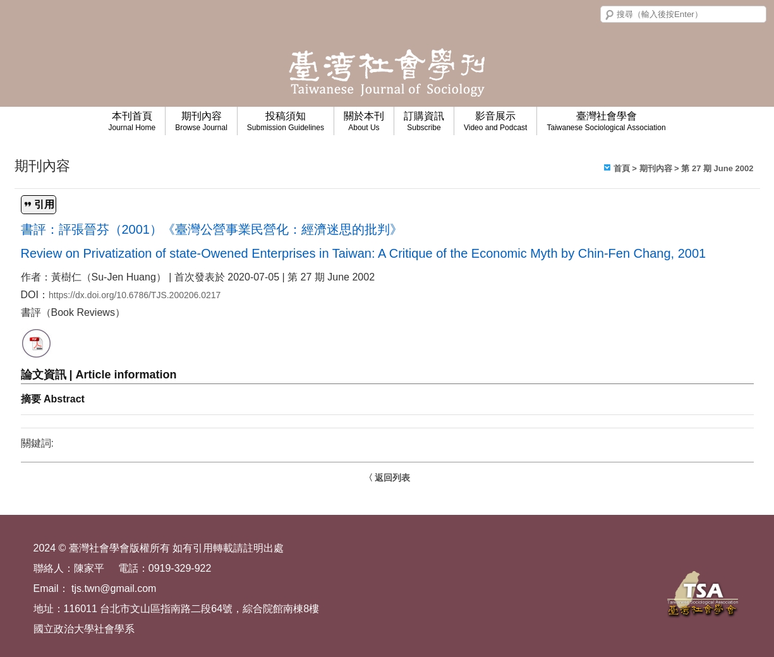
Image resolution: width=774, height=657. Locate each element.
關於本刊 (364, 121)
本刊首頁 (131, 121)
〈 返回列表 (387, 478)
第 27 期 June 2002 (717, 168)
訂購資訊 (424, 121)
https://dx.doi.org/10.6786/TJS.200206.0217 (135, 295)
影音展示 (496, 121)
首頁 (622, 168)
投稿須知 (285, 121)
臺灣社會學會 (606, 121)
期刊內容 (201, 121)
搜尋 (609, 15)
